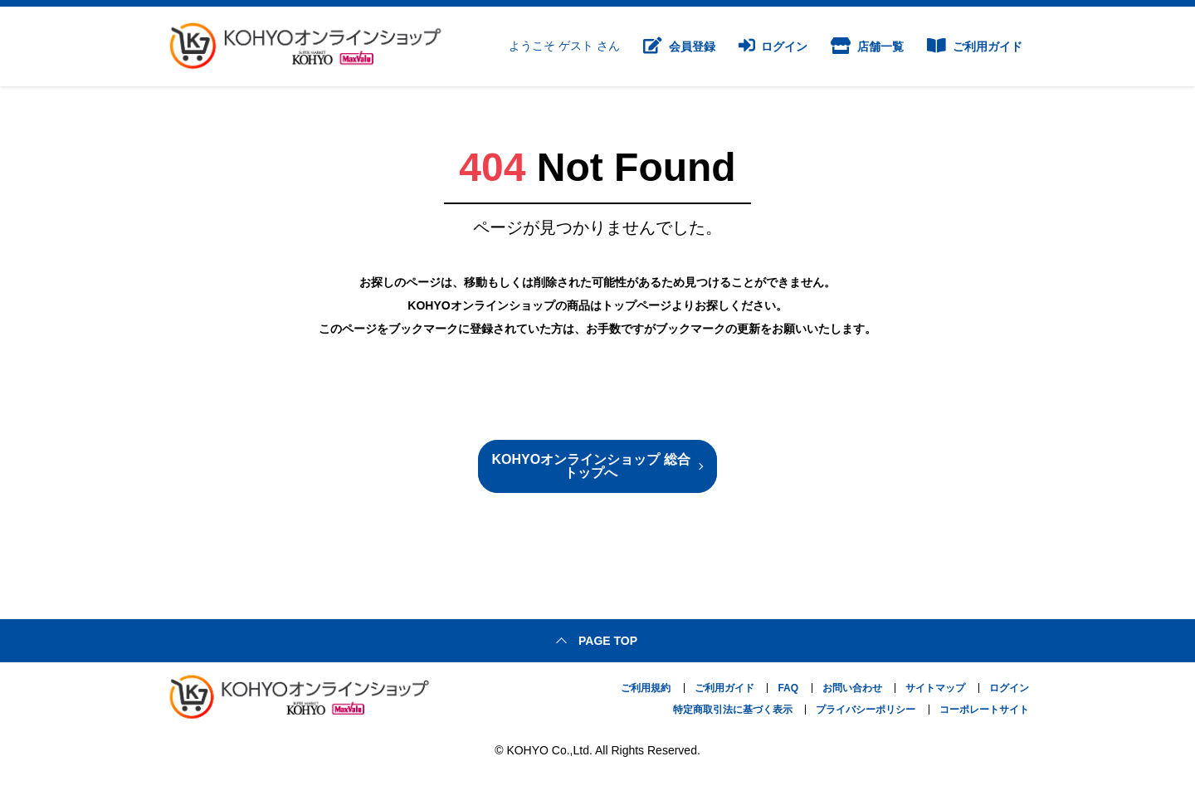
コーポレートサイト (984, 709)
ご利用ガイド (974, 46)
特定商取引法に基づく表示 (733, 709)
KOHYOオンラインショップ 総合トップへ (590, 466)
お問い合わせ (852, 688)
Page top (607, 640)
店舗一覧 (867, 46)
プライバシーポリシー (865, 709)
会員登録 (679, 46)
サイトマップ (935, 688)
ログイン (773, 46)
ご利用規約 (646, 688)
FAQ (788, 688)
